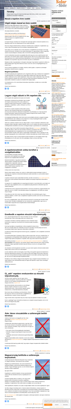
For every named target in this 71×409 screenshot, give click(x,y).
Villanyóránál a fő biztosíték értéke (59, 60)
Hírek (33, 8)
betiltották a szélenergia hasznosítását (19, 319)
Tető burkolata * (55, 37)
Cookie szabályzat (52, 407)
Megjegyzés (54, 63)
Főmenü (6, 8)
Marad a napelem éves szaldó (17, 19)
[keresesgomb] (53, 166)
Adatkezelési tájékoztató (60, 407)
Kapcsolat (38, 8)
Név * (53, 14)
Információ (42, 91)
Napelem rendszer (21, 8)
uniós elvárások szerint (11, 394)
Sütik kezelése (65, 404)
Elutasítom (57, 404)
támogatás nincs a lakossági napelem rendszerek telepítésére (29, 241)
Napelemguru (11, 1)
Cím (52, 53)
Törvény (48, 91)
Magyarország (43, 269)
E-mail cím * (54, 148)
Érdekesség (42, 145)
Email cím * (54, 43)
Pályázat (29, 8)
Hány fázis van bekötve (57, 57)
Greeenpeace (37, 128)
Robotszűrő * (54, 71)
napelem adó (17, 282)
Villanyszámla (55, 20)
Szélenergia (43, 350)
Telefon (53, 47)
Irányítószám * (55, 50)
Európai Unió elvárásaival (17, 339)
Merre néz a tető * (55, 40)
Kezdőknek (13, 8)
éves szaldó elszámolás (44, 177)
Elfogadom (48, 404)
